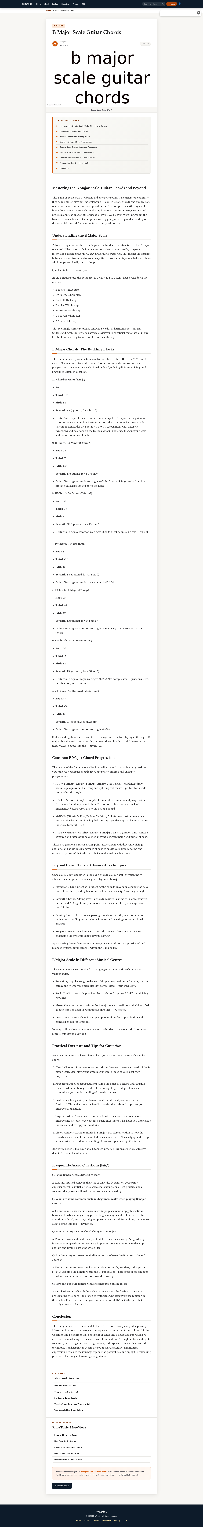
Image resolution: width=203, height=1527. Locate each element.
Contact (55, 4)
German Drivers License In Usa (68, 1459)
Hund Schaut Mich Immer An (66, 1453)
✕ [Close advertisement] (199, 13)
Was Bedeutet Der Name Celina (68, 1410)
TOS (83, 4)
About (46, 4)
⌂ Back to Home (62, 1486)
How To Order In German (65, 1441)
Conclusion (64, 168)
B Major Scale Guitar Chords (94, 1471)
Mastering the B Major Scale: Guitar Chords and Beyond (83, 126)
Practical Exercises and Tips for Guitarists (77, 157)
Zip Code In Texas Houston (66, 1398)
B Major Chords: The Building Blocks (75, 136)
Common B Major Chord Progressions (76, 142)
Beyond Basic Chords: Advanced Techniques (78, 147)
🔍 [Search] (163, 4)
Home (38, 4)
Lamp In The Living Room (65, 1435)
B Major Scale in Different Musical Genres (77, 152)
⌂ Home (171, 4)
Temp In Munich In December (67, 1392)
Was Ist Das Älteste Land (65, 1385)
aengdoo (27, 3)
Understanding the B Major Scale (74, 131)
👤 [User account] (179, 4)
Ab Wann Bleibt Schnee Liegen (68, 1447)
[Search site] (153, 4)
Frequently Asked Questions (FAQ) (74, 163)
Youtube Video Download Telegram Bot (72, 1404)
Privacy (76, 4)
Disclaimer (65, 4)
